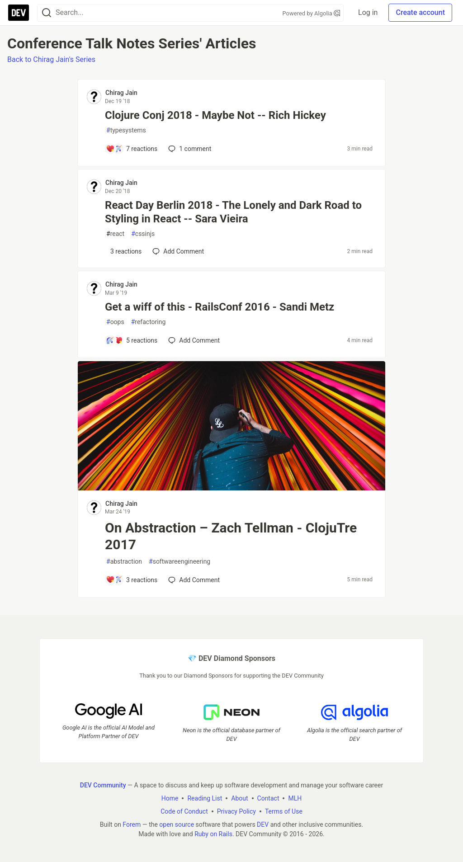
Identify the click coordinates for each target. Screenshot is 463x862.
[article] (231, 488)
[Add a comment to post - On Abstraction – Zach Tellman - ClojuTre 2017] (131, 580)
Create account (420, 12)
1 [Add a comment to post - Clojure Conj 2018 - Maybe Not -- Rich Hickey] (188, 148)
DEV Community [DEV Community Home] (103, 784)
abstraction (124, 561)
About (239, 797)
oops (115, 322)
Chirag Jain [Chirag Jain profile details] (121, 92)
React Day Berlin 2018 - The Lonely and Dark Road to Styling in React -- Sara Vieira (233, 212)
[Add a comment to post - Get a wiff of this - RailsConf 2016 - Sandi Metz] (131, 340)
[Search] (47, 13)
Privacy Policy (236, 811)
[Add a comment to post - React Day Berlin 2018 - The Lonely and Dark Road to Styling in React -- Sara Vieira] (123, 251)
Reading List (204, 797)
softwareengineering (179, 561)
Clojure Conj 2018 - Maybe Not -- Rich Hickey (215, 115)
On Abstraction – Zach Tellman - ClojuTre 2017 (231, 536)
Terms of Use (283, 811)
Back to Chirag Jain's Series (51, 59)
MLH (295, 797)
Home (170, 797)
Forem (132, 824)
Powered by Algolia (311, 13)
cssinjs (143, 234)
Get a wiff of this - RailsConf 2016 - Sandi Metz (219, 307)
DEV (263, 824)
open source (176, 824)
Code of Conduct (184, 811)
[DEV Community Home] (18, 13)
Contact (268, 797)
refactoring (148, 322)
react (115, 234)
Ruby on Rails (213, 833)
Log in (368, 12)
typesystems (126, 130)
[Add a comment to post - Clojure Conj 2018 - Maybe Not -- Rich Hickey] (131, 149)
